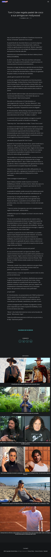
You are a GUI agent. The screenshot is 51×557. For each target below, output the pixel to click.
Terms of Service (39, 551)
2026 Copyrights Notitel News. (11, 551)
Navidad (45, 551)
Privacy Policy (31, 551)
